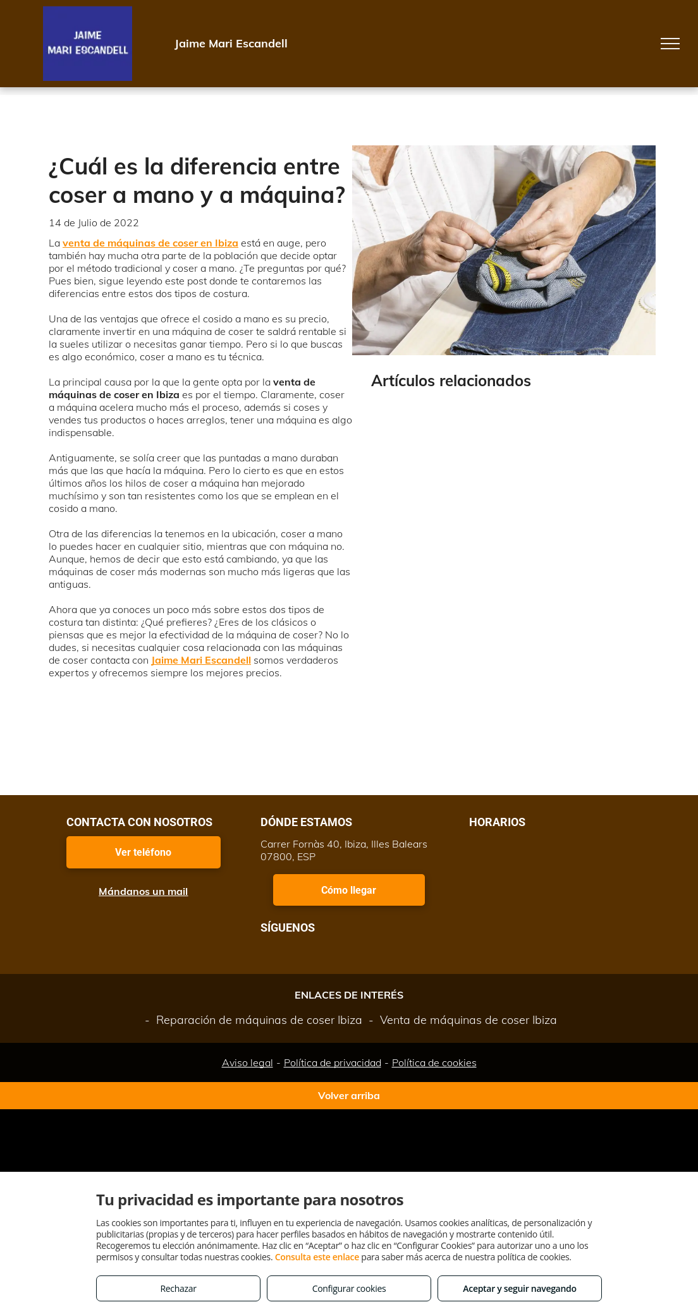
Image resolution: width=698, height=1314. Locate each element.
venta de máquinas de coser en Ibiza (150, 242)
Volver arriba (349, 1095)
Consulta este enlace (317, 1257)
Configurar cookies (349, 1288)
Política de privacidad (332, 1062)
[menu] (670, 43)
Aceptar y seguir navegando (519, 1288)
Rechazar (178, 1288)
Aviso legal (247, 1062)
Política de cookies (434, 1062)
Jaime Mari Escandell (201, 660)
